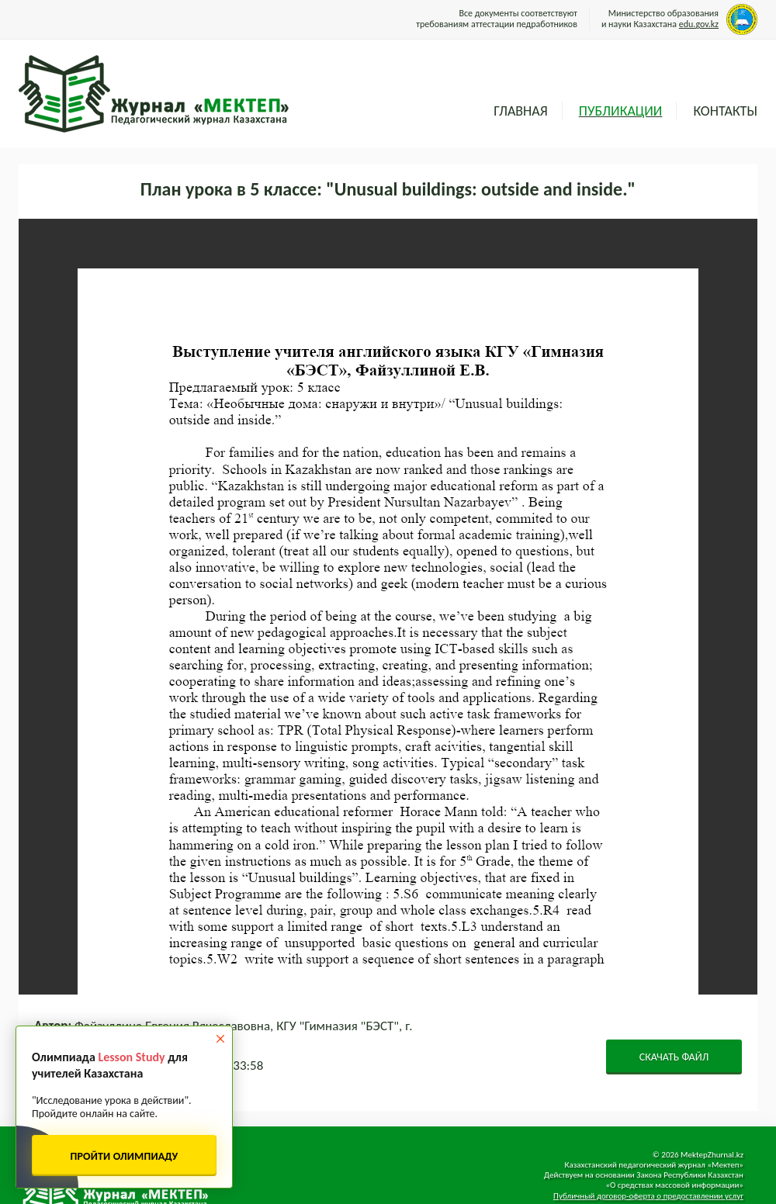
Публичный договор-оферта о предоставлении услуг (648, 1196)
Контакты (725, 110)
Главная (520, 110)
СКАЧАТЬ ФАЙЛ (674, 1057)
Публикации (621, 110)
